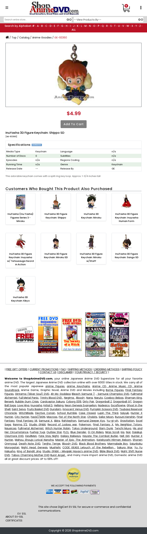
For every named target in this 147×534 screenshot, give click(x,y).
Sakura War (124, 447)
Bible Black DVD (110, 451)
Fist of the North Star (72, 417)
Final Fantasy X (103, 424)
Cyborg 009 (73, 401)
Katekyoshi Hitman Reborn (114, 440)
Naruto (98, 398)
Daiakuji (137, 432)
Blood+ (80, 398)
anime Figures (54, 386)
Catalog (24, 37)
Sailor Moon (106, 417)
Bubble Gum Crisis (27, 401)
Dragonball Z (104, 401)
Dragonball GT (122, 401)
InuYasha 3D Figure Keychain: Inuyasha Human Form (126, 217)
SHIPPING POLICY (132, 369)
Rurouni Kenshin (125, 417)
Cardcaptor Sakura (52, 401)
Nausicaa (10, 428)
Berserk (9, 401)
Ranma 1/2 (20, 424)
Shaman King (133, 398)
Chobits (92, 417)
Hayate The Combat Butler (100, 436)
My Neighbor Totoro (128, 424)
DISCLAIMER (65, 372)
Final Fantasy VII (26, 420)
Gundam (55, 409)
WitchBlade (26, 413)
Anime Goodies (42, 37)
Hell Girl (124, 436)
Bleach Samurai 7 (83, 394)
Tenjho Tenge (51, 443)
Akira (57, 420)
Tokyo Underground (84, 428)
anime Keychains (78, 386)
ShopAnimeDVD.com (85, 530)
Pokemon (85, 424)
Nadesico (104, 405)
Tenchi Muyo (123, 428)
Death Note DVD (29, 443)
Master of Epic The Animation (75, 440)
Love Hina (23, 405)
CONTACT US (48, 372)
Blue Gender (78, 432)
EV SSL (22, 513)
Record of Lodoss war (62, 424)
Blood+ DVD (69, 443)
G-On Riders (96, 432)
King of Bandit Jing (29, 451)
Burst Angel (58, 455)
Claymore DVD (14, 436)
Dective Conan (45, 413)
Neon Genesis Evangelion (81, 405)
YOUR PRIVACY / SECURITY (91, 372)
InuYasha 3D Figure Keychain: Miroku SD (56, 255)
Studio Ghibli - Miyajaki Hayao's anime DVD (70, 451)
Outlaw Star (54, 432)
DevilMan (31, 436)
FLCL (66, 432)
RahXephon (69, 420)
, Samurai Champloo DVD (112, 394)
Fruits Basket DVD (38, 409)
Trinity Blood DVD (51, 398)
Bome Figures (115, 390)
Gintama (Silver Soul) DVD (32, 394)
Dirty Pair (88, 401)
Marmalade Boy (117, 443)
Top (14, 37)
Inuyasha (36, 405)
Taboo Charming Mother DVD (30, 455)
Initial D (48, 405)
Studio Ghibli (37, 424)
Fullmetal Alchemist (31, 428)
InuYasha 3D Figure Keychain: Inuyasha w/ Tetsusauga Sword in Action (20, 259)
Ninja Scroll (112, 432)
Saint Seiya (19, 409)
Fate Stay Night (49, 436)
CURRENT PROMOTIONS (44, 369)
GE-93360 (60, 37)
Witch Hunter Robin (57, 428)
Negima (69, 398)
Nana (89, 398)
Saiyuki (124, 413)
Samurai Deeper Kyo (91, 420)
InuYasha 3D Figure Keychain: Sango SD (126, 255)
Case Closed (87, 413)
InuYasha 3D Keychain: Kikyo (20, 299)
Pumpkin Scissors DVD (104, 409)
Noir (128, 432)
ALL (74, 30)
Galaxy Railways (70, 436)
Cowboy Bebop (114, 398)
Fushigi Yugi (37, 432)
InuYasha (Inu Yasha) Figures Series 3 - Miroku (20, 217)
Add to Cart (74, 124)
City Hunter (22, 417)
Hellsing (59, 405)
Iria (122, 432)
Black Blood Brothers (92, 443)
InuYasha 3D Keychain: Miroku (91, 215)
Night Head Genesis (34, 447)
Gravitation (127, 420)
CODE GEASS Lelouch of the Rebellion (88, 447)
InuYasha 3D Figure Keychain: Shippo (55, 215)
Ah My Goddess (61, 394)
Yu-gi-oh (112, 420)
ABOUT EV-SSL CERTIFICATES (14, 518)
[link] (22, 503)
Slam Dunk (106, 428)
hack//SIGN (38, 417)
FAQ (63, 369)
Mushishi (55, 447)
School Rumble (67, 413)
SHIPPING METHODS (80, 369)
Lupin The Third (108, 413)
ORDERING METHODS (107, 369)
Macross (52, 417)
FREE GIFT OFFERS (16, 369)
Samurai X (45, 420)
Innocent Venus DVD (76, 409)
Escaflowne (118, 405)
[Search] (37, 19)
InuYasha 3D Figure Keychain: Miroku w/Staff (91, 257)
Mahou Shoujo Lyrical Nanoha (34, 440)
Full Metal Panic (29, 398)
